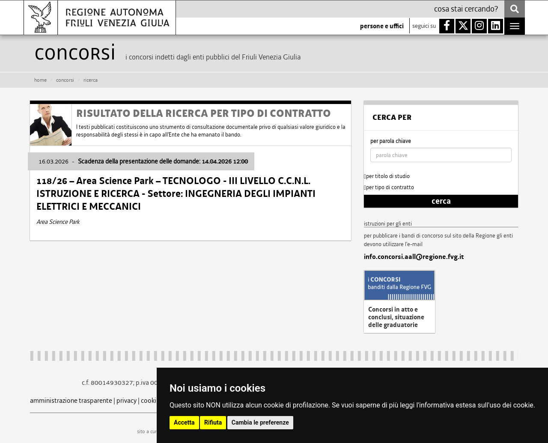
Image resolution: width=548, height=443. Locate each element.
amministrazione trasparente (71, 400)
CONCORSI (65, 80)
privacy (126, 400)
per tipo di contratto (389, 187)
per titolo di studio (387, 176)
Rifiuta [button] (213, 422)
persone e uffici (382, 26)
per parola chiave (390, 141)
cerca (441, 201)
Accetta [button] (184, 422)
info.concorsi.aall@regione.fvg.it (414, 257)
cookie (150, 400)
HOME (40, 80)
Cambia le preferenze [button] (260, 422)
